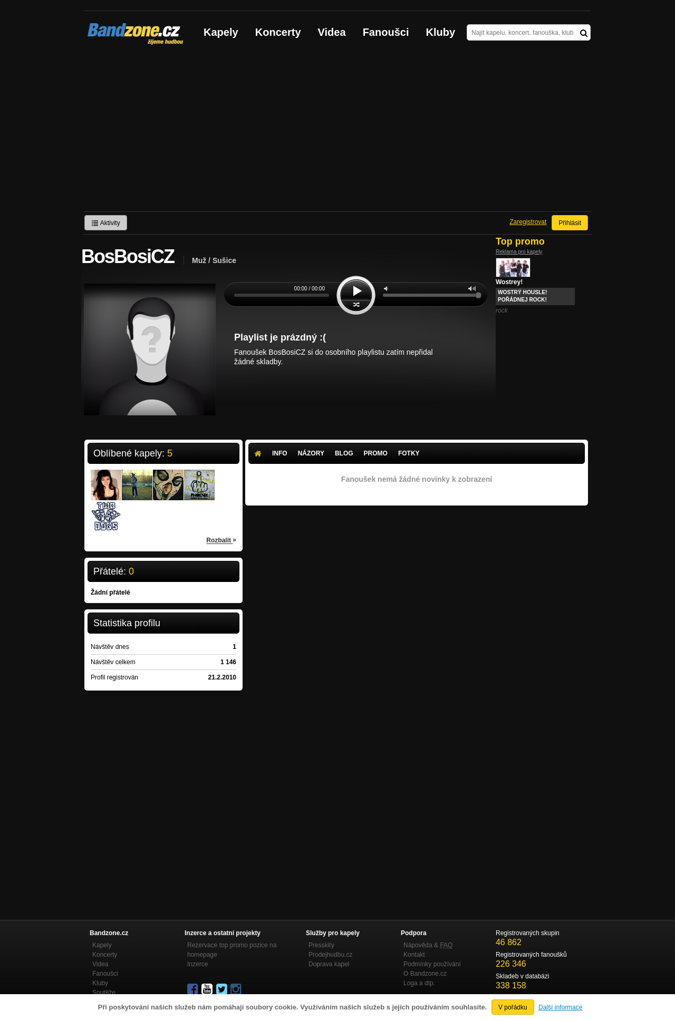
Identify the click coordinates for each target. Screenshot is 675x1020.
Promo (376, 453)
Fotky (409, 453)
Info (279, 453)
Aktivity (105, 223)
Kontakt (414, 954)
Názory (311, 453)
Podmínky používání (432, 964)
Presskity (321, 945)
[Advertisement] (337, 132)
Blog (344, 453)
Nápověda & (427, 945)
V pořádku (512, 1007)
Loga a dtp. (419, 983)
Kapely (221, 32)
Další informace (560, 1007)
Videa (332, 32)
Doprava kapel (328, 964)
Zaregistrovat (527, 222)
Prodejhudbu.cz (330, 954)
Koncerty (278, 32)
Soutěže (103, 992)
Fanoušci (386, 32)
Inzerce (197, 964)
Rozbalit (221, 540)
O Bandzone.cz (425, 973)
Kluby (441, 32)
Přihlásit (569, 223)
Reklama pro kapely (519, 252)
